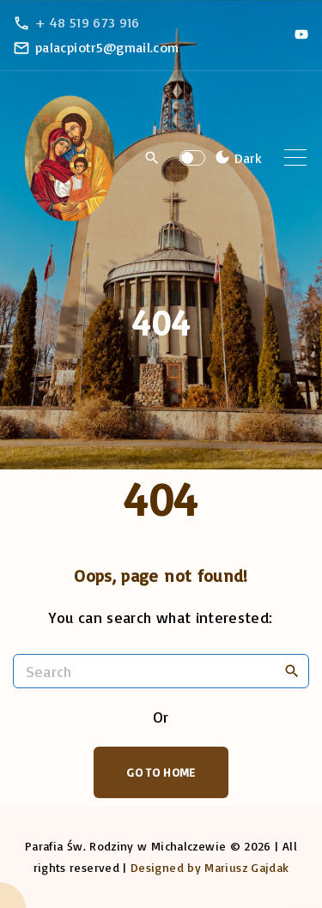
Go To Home (161, 772)
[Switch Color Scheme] (236, 158)
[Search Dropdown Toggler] (152, 159)
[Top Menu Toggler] (295, 158)
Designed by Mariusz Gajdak (210, 867)
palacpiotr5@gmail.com (107, 47)
